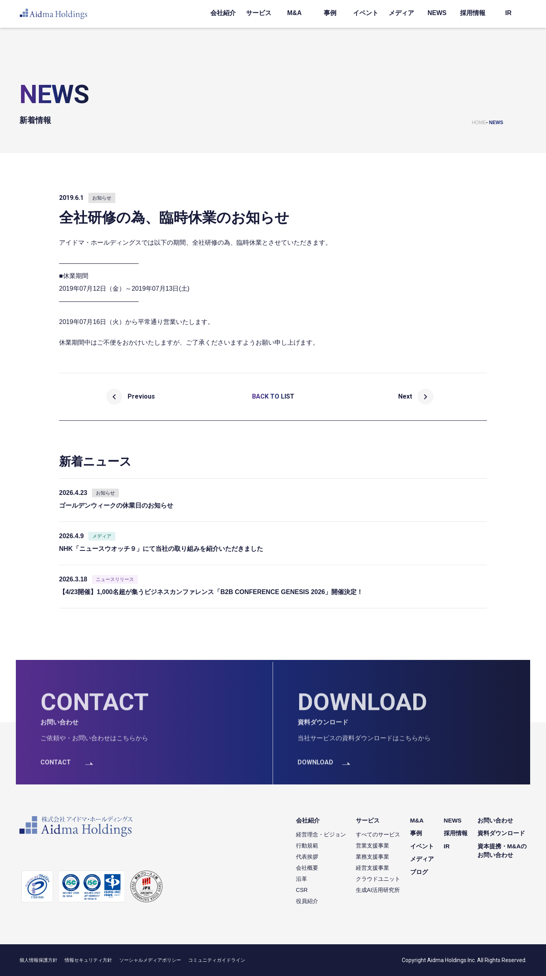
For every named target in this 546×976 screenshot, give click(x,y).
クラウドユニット (378, 879)
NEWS (437, 13)
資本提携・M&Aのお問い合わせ (502, 851)
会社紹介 (223, 13)
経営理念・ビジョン (321, 834)
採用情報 (472, 13)
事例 (330, 13)
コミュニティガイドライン (216, 960)
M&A (294, 13)
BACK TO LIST (273, 396)
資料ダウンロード (501, 833)
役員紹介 (307, 901)
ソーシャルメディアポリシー (150, 960)
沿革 (301, 879)
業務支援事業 (372, 856)
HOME (479, 122)
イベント (365, 13)
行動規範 (307, 845)
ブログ (419, 872)
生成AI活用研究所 (378, 890)
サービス (258, 13)
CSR (302, 890)
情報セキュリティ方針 (88, 960)
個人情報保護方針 (38, 960)
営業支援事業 (372, 845)
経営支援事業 (372, 868)
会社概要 (307, 868)
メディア (401, 13)
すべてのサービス (378, 834)
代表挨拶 (307, 856)
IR (508, 13)
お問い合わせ (495, 820)
